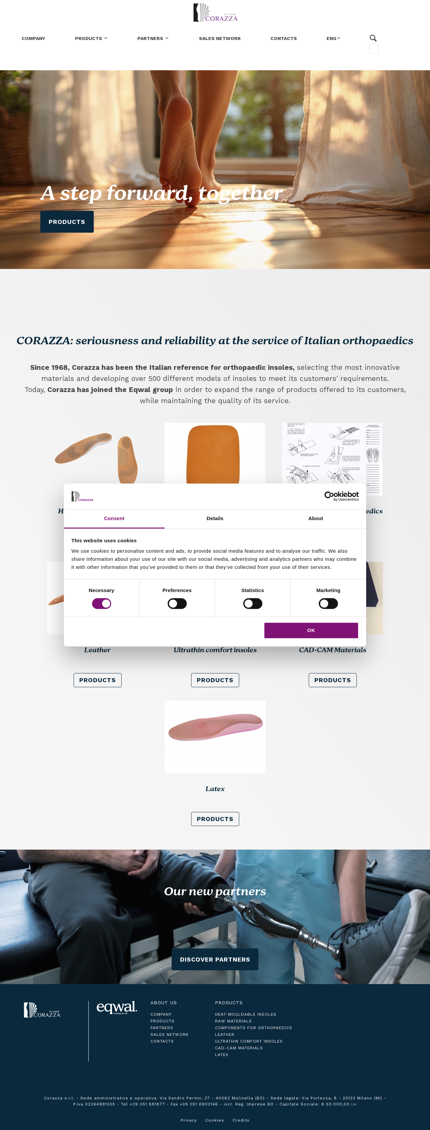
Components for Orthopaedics (253, 1027)
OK (311, 630)
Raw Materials (233, 1021)
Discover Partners (215, 959)
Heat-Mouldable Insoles (245, 1014)
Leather (224, 1034)
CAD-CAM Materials (239, 1048)
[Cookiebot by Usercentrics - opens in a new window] (329, 496)
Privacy (189, 1120)
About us (163, 1002)
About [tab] (315, 518)
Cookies (214, 1120)
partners (161, 1027)
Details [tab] (215, 518)
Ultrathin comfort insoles (249, 1041)
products (97, 680)
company (161, 1014)
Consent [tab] (114, 518)
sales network (169, 1034)
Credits (241, 1120)
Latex (221, 1054)
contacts (162, 1041)
